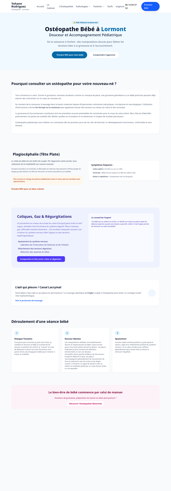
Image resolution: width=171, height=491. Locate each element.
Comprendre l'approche (104, 55)
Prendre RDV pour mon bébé (70, 55)
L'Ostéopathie (66, 6)
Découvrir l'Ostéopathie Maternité (85, 403)
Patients (98, 6)
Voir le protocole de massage (29, 300)
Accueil (40, 6)
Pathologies (83, 6)
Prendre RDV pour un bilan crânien (27, 189)
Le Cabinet (51, 6)
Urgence (120, 6)
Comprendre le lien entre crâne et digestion (40, 259)
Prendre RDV (148, 6)
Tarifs (110, 6)
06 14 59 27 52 (131, 6)
